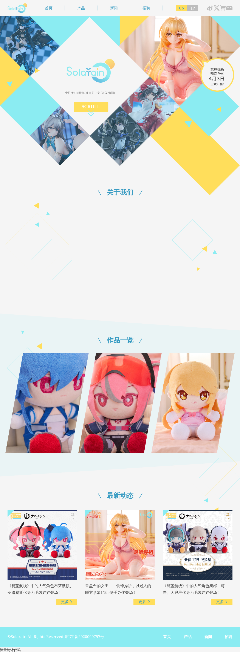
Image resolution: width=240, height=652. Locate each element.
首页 (49, 8)
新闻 (114, 8)
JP (193, 8)
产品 (81, 8)
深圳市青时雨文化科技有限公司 (17, 8)
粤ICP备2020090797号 (84, 636)
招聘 (146, 8)
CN (182, 8)
